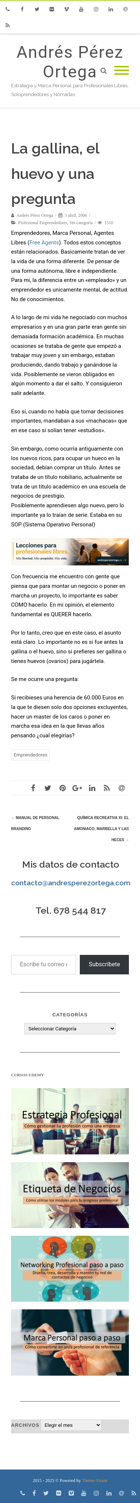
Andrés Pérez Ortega (70, 61)
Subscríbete (104, 964)
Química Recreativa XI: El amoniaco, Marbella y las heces (101, 829)
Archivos (25, 1425)
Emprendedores (30, 755)
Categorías (70, 1014)
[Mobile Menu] (121, 71)
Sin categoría (81, 222)
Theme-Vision (94, 1480)
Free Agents (44, 242)
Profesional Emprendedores (42, 222)
